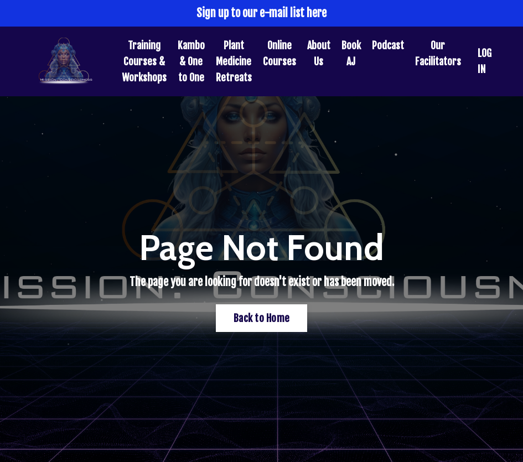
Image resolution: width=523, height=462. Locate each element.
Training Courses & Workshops (144, 61)
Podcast (388, 45)
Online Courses (279, 53)
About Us (318, 53)
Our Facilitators (438, 53)
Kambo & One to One (191, 61)
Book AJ (351, 53)
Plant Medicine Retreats (234, 61)
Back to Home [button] (261, 318)
